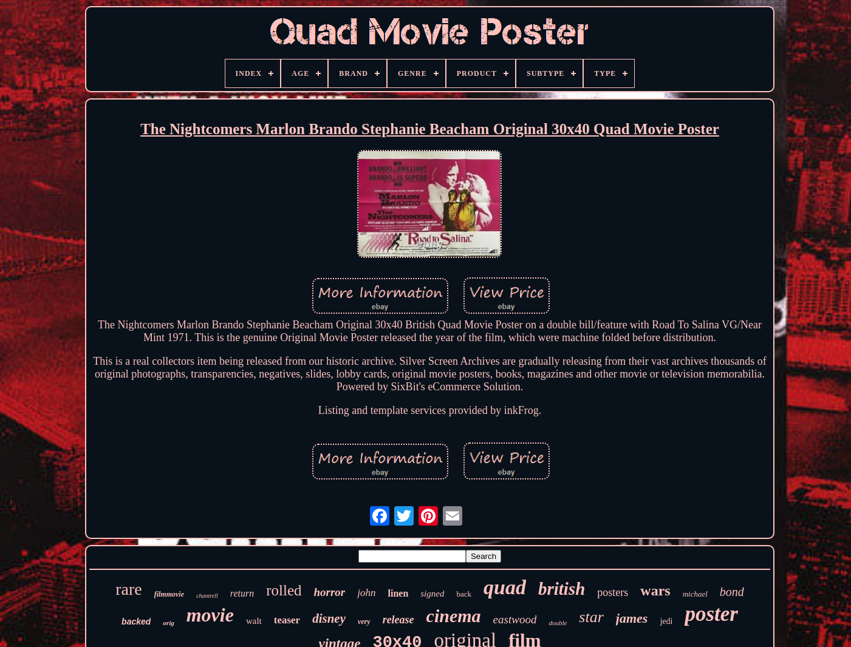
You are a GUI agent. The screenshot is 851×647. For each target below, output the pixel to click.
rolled (283, 590)
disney (329, 618)
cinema (453, 616)
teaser (287, 620)
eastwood (515, 619)
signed (432, 593)
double (558, 622)
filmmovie (169, 594)
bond (732, 591)
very (364, 621)
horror (330, 592)
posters (612, 592)
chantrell (207, 595)
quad (505, 587)
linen (398, 593)
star (591, 617)
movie (210, 615)
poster (711, 614)
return (242, 593)
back (463, 593)
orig (168, 622)
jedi (666, 621)
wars (655, 590)
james (632, 618)
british (561, 588)
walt (254, 621)
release (398, 620)
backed (136, 621)
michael (695, 593)
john (366, 592)
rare (128, 589)
